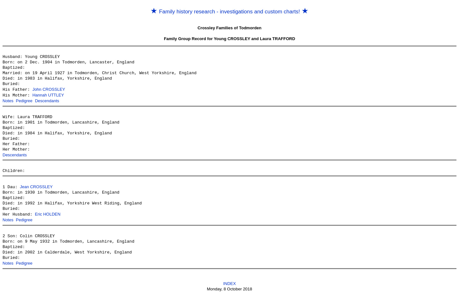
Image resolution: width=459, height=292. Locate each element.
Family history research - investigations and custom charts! (229, 12)
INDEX (229, 281)
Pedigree (24, 100)
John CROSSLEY (49, 89)
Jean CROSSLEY (36, 185)
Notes (8, 100)
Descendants (47, 100)
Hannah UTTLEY (48, 94)
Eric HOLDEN (47, 212)
